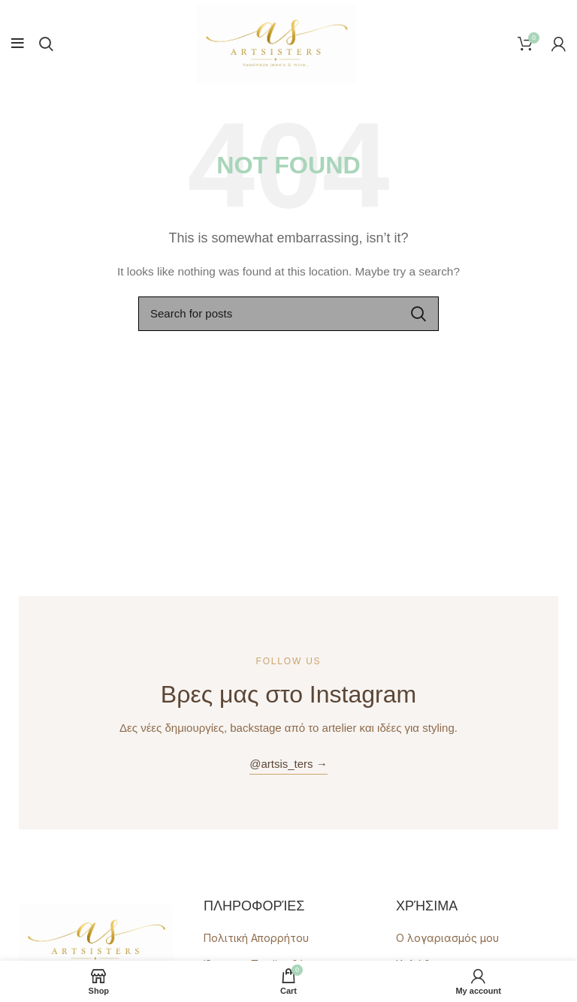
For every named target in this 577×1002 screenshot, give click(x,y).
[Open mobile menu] (18, 44)
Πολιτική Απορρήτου (256, 937)
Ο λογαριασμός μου (447, 937)
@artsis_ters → (288, 763)
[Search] (46, 44)
